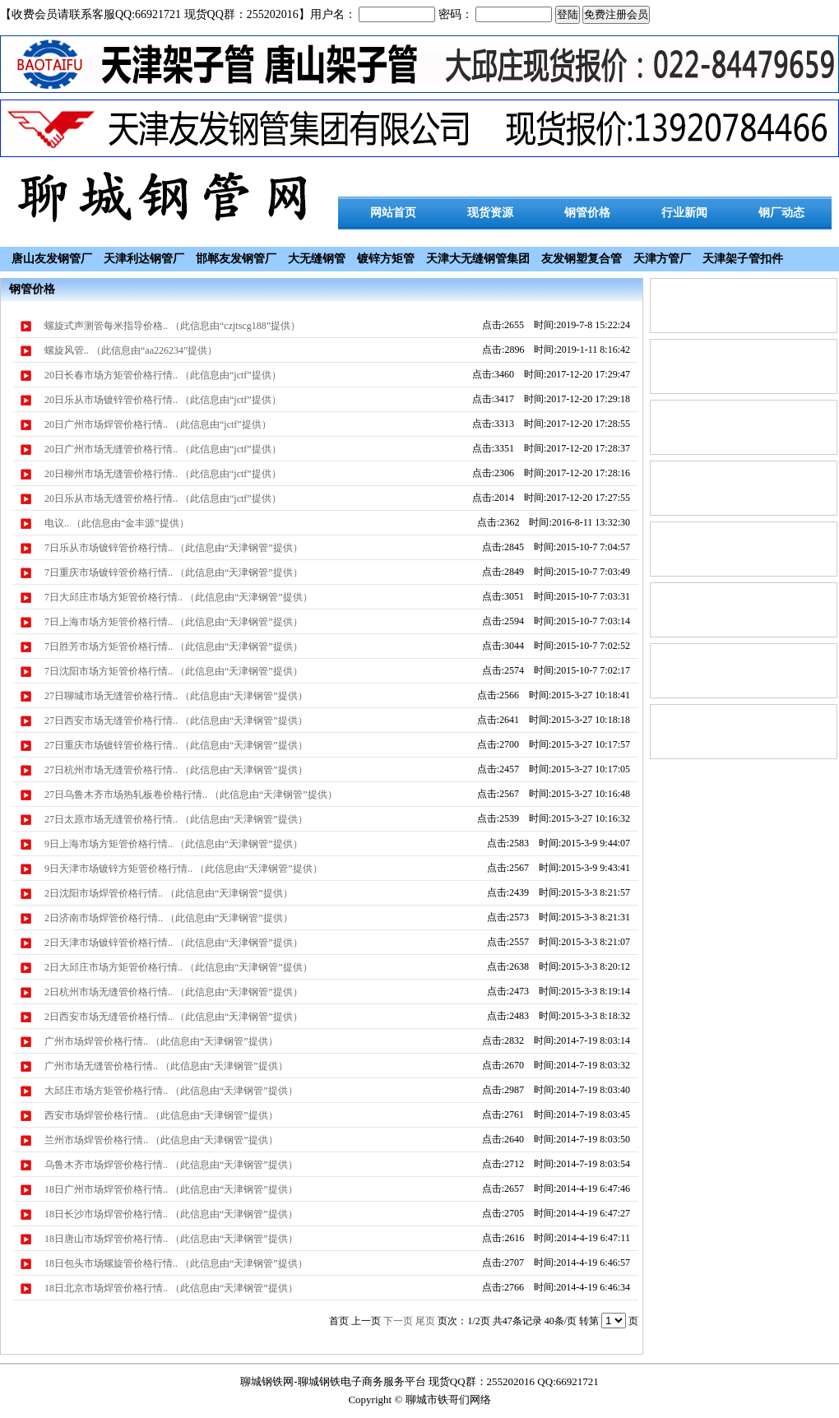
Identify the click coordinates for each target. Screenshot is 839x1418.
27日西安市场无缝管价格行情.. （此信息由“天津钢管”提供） (176, 720)
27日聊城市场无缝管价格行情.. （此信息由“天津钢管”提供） (176, 696)
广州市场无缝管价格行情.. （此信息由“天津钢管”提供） (166, 1066)
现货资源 (490, 212)
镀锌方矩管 (386, 259)
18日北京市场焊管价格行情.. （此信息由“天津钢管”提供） (171, 1288)
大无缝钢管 (316, 259)
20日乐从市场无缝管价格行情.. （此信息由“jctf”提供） (162, 498)
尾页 (425, 1321)
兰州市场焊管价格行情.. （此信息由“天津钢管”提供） (161, 1140)
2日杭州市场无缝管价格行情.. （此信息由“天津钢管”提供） (173, 992)
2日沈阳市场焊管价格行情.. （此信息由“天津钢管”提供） (168, 893)
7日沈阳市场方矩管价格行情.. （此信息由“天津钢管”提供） (173, 671)
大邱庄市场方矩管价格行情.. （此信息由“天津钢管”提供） (171, 1090)
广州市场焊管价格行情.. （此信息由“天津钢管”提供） (161, 1041)
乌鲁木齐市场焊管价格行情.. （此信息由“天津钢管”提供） (171, 1164)
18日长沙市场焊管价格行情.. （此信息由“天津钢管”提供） (171, 1214)
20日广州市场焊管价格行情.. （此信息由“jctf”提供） (157, 424)
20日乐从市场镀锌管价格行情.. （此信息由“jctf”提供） (162, 399)
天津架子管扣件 (742, 259)
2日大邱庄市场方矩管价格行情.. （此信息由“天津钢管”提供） (178, 967)
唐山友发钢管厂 (52, 259)
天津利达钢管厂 (144, 259)
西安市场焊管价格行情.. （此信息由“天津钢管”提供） (161, 1115)
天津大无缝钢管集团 (478, 259)
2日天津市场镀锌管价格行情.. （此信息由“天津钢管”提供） (173, 942)
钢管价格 (587, 212)
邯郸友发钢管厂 (236, 259)
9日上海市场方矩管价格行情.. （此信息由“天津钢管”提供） (173, 844)
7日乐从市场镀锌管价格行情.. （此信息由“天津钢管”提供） (173, 548)
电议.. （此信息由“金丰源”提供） (116, 523)
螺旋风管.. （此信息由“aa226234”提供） (130, 350)
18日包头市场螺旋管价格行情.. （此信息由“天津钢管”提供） (176, 1263)
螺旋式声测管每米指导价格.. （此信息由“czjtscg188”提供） (172, 325)
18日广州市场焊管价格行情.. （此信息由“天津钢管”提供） (171, 1189)
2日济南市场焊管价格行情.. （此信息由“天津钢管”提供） (168, 918)
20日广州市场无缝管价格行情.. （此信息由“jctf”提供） (162, 449)
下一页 (398, 1321)
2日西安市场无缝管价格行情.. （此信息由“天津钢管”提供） (173, 1016)
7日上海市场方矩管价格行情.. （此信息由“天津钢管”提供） (173, 622)
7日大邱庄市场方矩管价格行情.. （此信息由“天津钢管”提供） (178, 597)
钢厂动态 (781, 212)
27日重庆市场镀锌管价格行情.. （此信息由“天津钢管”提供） (176, 745)
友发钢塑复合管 (581, 259)
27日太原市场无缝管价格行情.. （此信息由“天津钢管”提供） (176, 819)
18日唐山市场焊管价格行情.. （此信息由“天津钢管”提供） (171, 1238)
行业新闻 (684, 212)
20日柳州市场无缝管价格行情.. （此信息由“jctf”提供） (162, 474)
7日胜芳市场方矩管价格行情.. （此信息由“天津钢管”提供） (173, 646)
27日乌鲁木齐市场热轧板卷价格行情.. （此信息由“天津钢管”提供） (190, 794)
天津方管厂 (662, 259)
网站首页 (393, 212)
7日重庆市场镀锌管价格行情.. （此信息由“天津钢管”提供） (173, 572)
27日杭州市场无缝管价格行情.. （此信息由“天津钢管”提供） (176, 770)
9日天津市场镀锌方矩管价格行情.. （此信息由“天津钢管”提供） (183, 868)
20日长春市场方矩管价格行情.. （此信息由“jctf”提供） (162, 375)
